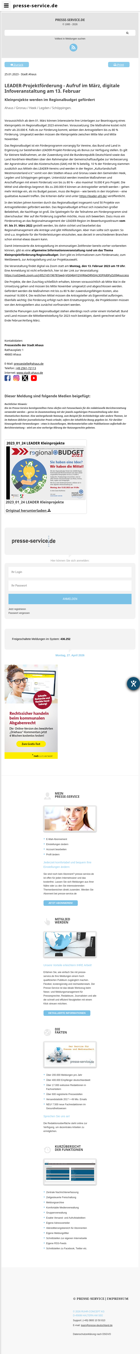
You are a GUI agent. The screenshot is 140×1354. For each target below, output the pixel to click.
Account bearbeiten (56, 849)
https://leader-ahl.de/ (93, 196)
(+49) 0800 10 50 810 (94, 1320)
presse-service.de (70, 20)
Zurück (16, 65)
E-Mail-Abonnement (56, 839)
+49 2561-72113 (26, 368)
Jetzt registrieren (17, 609)
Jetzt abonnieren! (60, 903)
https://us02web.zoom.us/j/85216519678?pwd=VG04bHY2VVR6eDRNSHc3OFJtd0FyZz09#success (67, 275)
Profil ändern (53, 854)
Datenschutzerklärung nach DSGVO (92, 1334)
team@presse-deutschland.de (96, 1325)
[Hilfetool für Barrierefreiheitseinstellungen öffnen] (133, 683)
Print (119, 65)
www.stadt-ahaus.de (30, 373)
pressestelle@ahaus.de (29, 363)
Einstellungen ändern (57, 844)
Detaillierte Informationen (67, 1013)
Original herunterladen (28, 510)
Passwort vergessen (19, 613)
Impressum (118, 1299)
